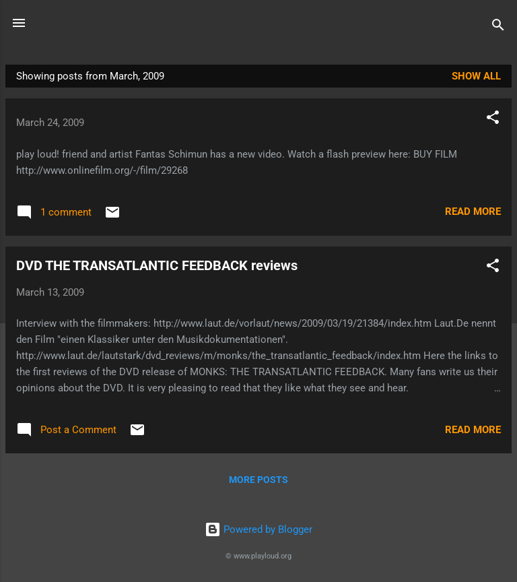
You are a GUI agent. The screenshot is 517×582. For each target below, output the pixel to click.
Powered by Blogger (258, 529)
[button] (493, 119)
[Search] (498, 27)
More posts (258, 479)
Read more (473, 211)
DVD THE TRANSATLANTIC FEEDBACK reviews (157, 265)
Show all (476, 76)
